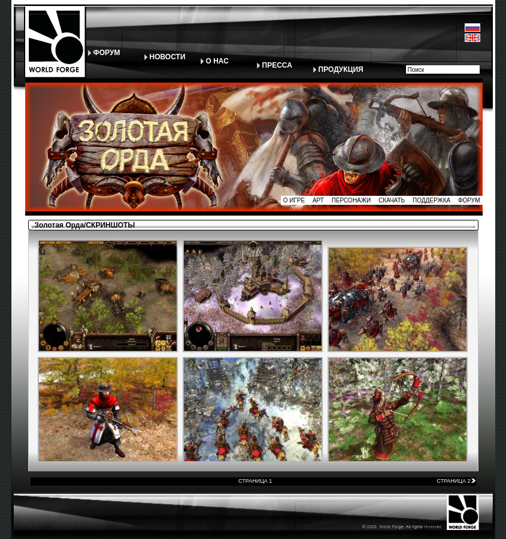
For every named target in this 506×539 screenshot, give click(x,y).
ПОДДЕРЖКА (431, 200)
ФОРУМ (106, 53)
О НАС (217, 61)
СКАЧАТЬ (391, 200)
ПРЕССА (277, 65)
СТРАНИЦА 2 (456, 481)
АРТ (318, 200)
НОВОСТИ (168, 57)
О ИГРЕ (294, 200)
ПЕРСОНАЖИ (351, 200)
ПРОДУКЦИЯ (341, 69)
